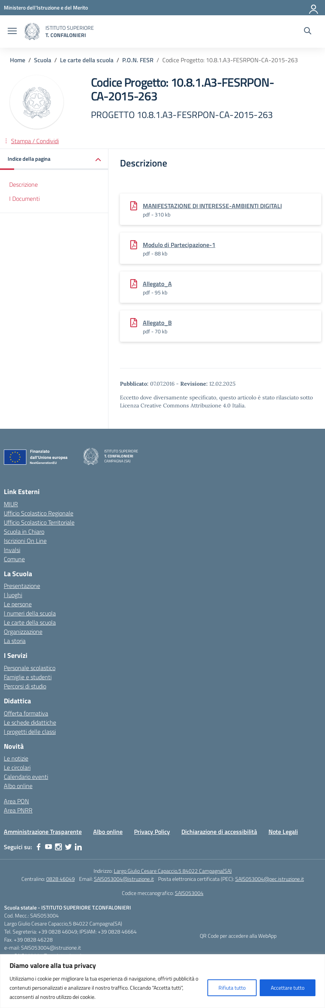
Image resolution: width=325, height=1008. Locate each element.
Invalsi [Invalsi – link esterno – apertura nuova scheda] (12, 549)
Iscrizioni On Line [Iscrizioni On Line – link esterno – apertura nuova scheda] (25, 540)
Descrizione (23, 184)
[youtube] (48, 846)
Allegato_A (157, 283)
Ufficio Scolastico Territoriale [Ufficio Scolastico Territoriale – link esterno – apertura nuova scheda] (39, 522)
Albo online (18, 785)
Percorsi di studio (25, 686)
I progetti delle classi (30, 731)
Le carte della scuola (30, 622)
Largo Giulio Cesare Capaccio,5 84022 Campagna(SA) (173, 871)
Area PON (16, 801)
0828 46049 (60, 879)
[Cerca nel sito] (308, 32)
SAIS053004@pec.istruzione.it (269, 879)
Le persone (18, 604)
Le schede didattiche (30, 722)
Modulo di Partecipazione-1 (179, 244)
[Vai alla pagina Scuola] (42, 60)
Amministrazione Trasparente (43, 831)
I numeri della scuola (30, 613)
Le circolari (17, 767)
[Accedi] (314, 7)
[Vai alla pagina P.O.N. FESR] (138, 60)
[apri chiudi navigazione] (12, 31)
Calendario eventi (26, 776)
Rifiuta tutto (232, 988)
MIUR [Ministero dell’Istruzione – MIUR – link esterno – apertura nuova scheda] (11, 504)
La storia (15, 640)
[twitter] (68, 846)
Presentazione (22, 585)
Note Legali (283, 831)
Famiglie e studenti (28, 677)
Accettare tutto (287, 988)
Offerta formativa (26, 713)
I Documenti (24, 198)
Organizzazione (23, 631)
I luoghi (13, 594)
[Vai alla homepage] (32, 31)
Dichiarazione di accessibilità (219, 831)
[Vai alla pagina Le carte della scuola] (86, 60)
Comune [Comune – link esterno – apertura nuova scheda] (14, 559)
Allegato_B (157, 322)
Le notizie (16, 758)
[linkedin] (78, 846)
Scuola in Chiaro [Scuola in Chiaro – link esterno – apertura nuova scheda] (24, 531)
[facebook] (38, 846)
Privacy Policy (152, 831)
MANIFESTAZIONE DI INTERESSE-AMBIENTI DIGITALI (212, 205)
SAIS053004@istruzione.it (124, 879)
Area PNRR (18, 810)
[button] (54, 159)
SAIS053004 (189, 893)
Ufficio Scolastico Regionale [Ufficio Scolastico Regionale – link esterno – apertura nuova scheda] (38, 513)
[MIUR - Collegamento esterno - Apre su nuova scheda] (46, 7)
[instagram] (58, 846)
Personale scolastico (29, 667)
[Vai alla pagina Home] (17, 60)
